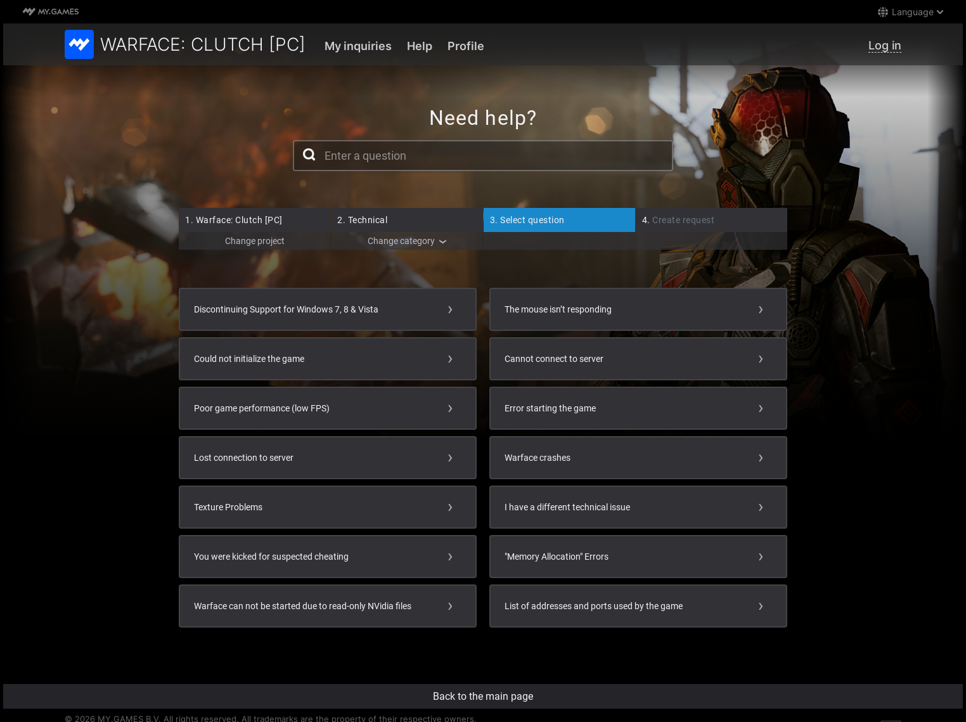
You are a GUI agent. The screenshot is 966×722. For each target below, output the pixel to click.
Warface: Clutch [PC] (234, 220)
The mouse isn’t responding (558, 309)
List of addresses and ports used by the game (594, 606)
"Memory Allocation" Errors (557, 556)
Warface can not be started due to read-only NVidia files (302, 606)
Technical (362, 220)
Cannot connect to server (554, 359)
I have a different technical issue (567, 507)
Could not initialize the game (249, 359)
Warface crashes (537, 458)
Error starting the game (550, 408)
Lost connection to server (243, 458)
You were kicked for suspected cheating (271, 556)
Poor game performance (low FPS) (262, 408)
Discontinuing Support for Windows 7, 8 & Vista (286, 309)
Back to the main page (483, 696)
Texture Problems (228, 507)
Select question (527, 220)
